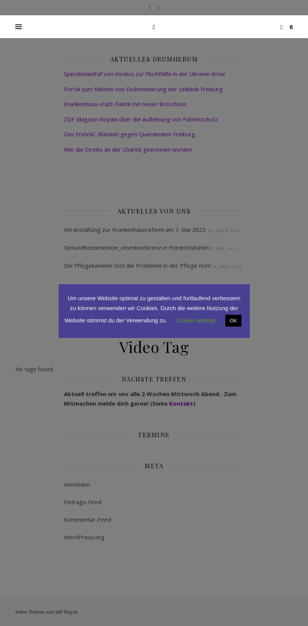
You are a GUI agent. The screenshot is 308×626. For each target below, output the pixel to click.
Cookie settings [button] (196, 320)
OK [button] (233, 321)
